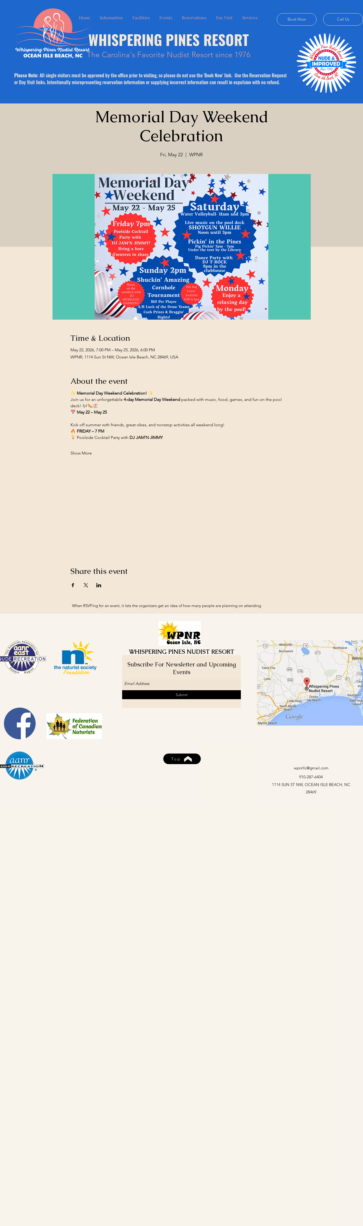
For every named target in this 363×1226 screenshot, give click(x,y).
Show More (81, 453)
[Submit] (181, 694)
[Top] (182, 759)
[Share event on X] (85, 585)
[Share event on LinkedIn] (98, 585)
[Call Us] (343, 19)
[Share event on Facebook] (72, 585)
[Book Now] (297, 19)
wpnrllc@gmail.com (311, 767)
